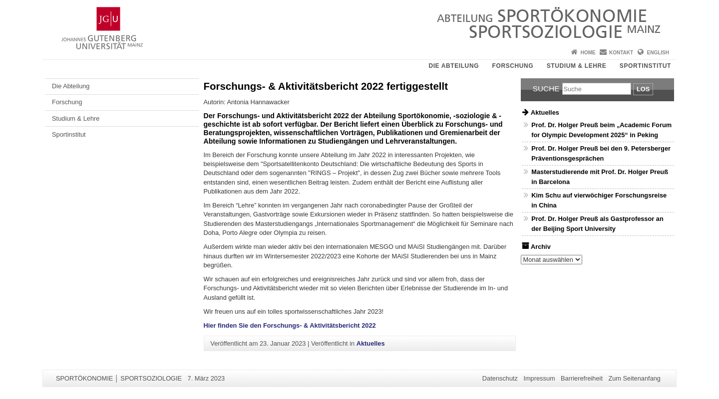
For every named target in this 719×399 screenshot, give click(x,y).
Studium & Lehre (577, 65)
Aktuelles (371, 343)
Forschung (513, 65)
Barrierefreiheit (582, 378)
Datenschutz (500, 378)
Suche (546, 88)
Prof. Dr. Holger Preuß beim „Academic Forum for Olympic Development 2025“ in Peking (601, 129)
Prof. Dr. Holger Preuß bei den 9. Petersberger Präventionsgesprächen (601, 153)
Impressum (539, 378)
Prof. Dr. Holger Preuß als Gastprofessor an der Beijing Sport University (597, 223)
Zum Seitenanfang (634, 378)
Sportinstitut (645, 65)
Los (643, 89)
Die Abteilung (453, 65)
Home (588, 52)
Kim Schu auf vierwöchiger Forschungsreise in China (599, 200)
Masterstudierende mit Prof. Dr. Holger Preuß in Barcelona (599, 176)
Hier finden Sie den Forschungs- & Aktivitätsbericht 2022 (290, 325)
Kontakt (621, 52)
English (658, 52)
